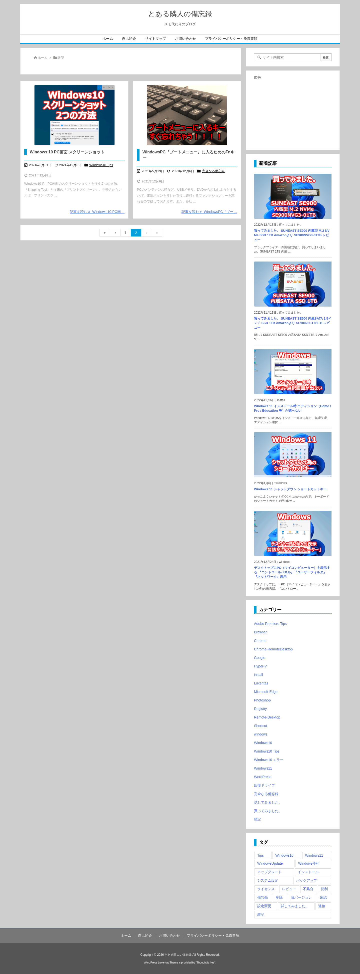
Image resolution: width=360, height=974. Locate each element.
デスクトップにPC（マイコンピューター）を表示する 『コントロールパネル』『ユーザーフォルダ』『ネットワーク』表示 (292, 572)
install (258, 675)
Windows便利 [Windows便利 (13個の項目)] (309, 863)
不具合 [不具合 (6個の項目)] (308, 889)
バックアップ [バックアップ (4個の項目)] (306, 880)
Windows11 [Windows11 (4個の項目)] (314, 855)
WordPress (262, 777)
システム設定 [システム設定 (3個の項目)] (267, 880)
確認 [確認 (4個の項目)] (323, 897)
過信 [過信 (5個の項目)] (321, 906)
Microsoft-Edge (266, 692)
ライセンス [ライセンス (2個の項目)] (266, 889)
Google (259, 658)
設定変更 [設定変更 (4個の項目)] (264, 906)
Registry (260, 709)
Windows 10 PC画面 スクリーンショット (67, 152)
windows (261, 734)
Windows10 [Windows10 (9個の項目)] (284, 855)
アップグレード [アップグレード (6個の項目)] (269, 872)
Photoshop (262, 700)
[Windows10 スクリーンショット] (74, 115)
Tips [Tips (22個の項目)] (260, 855)
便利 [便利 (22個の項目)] (324, 889)
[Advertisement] (293, 112)
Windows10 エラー (269, 760)
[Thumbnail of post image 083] (187, 115)
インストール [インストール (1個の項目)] (308, 872)
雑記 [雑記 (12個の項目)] (260, 914)
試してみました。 (268, 802)
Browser (260, 632)
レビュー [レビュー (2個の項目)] (289, 889)
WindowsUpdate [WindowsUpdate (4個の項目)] (270, 863)
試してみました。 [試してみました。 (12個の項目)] (295, 906)
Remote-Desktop (267, 717)
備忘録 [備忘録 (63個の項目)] (262, 897)
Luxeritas (261, 683)
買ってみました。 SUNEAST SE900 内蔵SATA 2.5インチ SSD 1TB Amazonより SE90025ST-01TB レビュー (293, 323)
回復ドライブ (264, 785)
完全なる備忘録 (213, 171)
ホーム (43, 58)
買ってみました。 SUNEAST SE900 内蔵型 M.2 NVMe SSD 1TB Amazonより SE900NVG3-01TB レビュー (292, 235)
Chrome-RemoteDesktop (273, 649)
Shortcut (260, 726)
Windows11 (263, 768)
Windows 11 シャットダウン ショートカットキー (290, 489)
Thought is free (205, 962)
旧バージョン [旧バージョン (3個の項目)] (301, 897)
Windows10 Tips (101, 165)
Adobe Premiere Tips (270, 624)
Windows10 (263, 743)
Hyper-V (260, 666)
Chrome (260, 641)
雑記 (257, 819)
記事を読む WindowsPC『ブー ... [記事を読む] (209, 212)
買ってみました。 (268, 811)
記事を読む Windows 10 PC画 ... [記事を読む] (97, 212)
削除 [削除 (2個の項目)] (279, 897)
